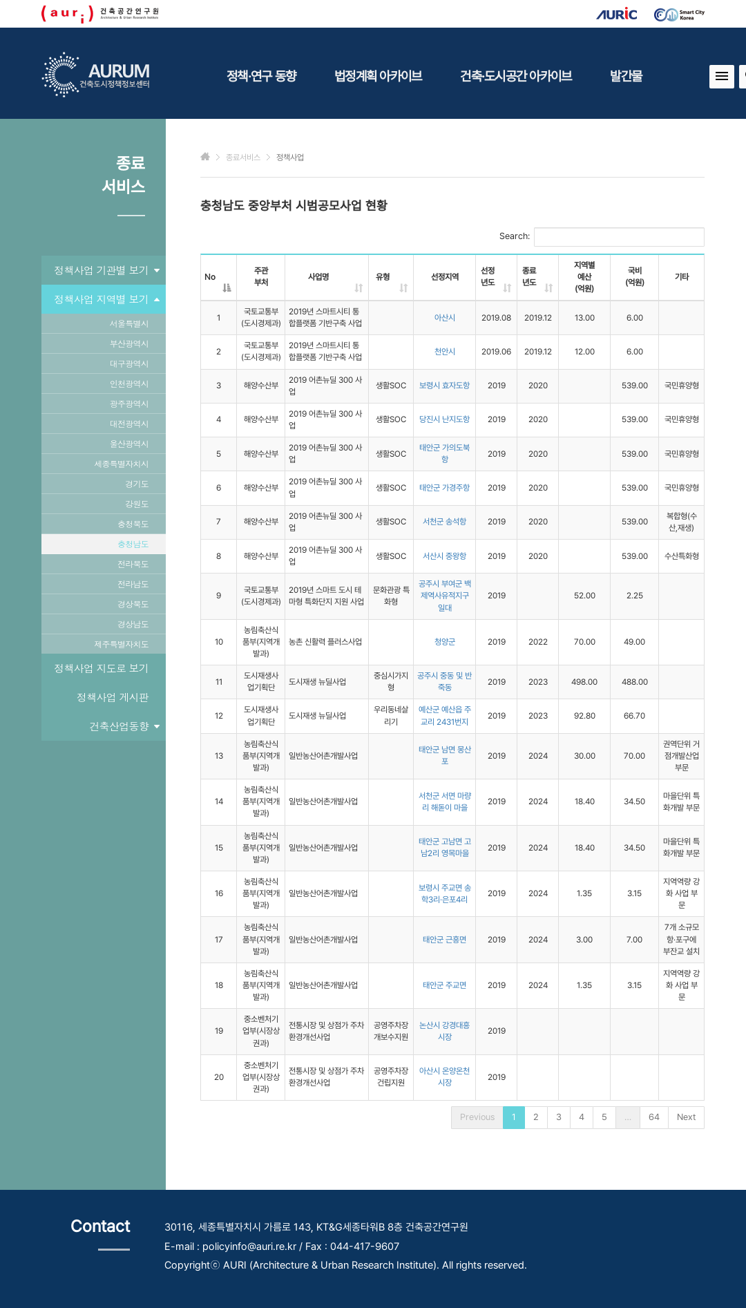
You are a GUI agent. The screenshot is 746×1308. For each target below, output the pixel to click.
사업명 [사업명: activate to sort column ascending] (318, 277)
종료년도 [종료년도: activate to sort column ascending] (529, 276)
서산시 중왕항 (444, 556)
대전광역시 (129, 423)
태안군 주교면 (444, 985)
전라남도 (133, 583)
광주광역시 (129, 403)
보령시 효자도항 (444, 385)
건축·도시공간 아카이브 (515, 76)
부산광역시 (129, 343)
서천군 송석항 (444, 522)
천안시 (444, 352)
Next (686, 1117)
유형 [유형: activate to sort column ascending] (383, 277)
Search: (602, 237)
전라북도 (133, 563)
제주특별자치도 (121, 644)
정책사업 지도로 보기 (101, 668)
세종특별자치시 (121, 463)
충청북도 (133, 523)
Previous (477, 1117)
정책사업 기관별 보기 (106, 270)
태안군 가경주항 (444, 488)
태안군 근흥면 (444, 940)
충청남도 (133, 543)
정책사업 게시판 (113, 697)
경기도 (137, 483)
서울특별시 (129, 323)
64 (654, 1117)
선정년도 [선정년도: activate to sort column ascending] (488, 276)
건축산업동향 (125, 726)
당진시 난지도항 (444, 419)
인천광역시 (129, 383)
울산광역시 (129, 443)
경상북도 (133, 603)
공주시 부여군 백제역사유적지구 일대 (445, 595)
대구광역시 (129, 363)
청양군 (444, 642)
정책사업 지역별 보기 (106, 299)
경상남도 (133, 623)
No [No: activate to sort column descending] (210, 277)
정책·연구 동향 (261, 76)
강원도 (137, 503)
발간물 (626, 76)
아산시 (444, 318)
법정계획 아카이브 (377, 76)
